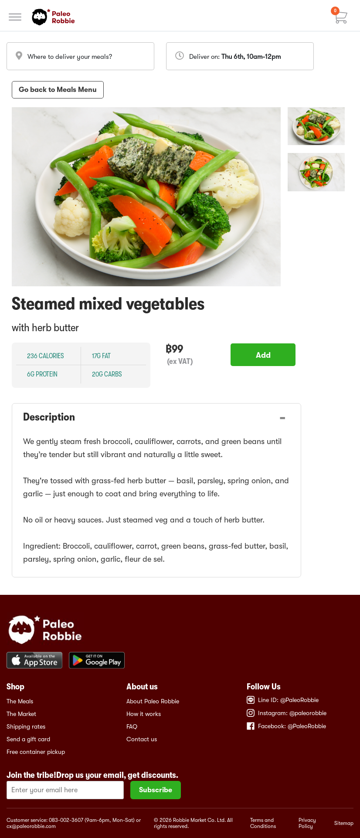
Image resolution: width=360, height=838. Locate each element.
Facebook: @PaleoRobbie (286, 726)
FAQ (131, 726)
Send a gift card (28, 739)
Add (263, 355)
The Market (21, 713)
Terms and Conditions (263, 823)
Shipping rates (26, 726)
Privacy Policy (307, 823)
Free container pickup (36, 751)
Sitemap (343, 823)
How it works (143, 713)
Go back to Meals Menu (58, 90)
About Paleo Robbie (152, 701)
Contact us (141, 739)
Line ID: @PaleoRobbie (283, 700)
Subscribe (155, 790)
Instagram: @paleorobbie (286, 713)
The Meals (20, 701)
